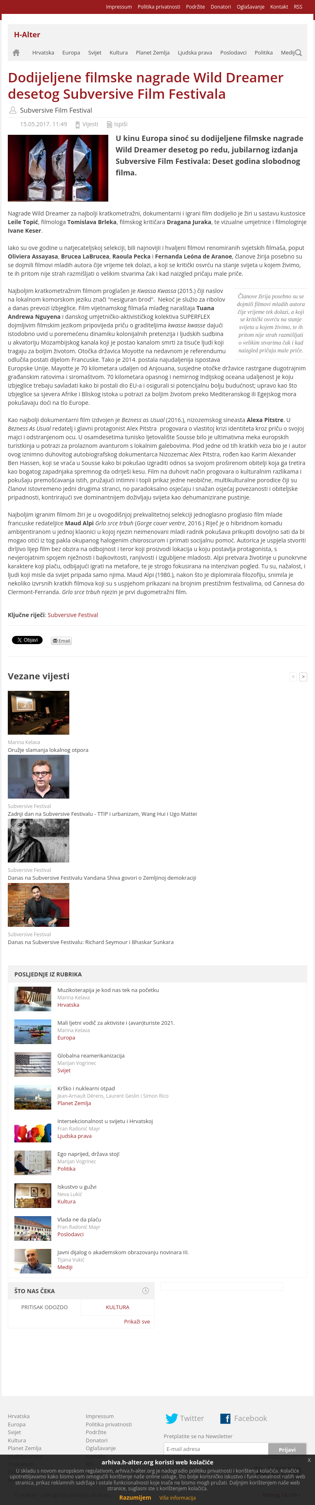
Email (61, 641)
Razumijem (135, 1497)
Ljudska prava (195, 52)
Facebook (250, 1418)
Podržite (195, 6)
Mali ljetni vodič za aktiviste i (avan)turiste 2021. (116, 1022)
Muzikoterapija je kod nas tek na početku (108, 990)
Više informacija (178, 1497)
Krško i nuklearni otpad (86, 1088)
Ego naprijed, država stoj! (88, 1154)
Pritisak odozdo (44, 1307)
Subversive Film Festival (56, 110)
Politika (264, 52)
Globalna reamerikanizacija (91, 1055)
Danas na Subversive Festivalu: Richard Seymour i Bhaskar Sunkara (90, 942)
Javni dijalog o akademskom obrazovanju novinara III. (123, 1252)
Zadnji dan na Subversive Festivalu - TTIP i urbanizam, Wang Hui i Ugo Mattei (102, 813)
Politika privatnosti (159, 6)
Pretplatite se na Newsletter (198, 1436)
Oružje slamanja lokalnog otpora (48, 750)
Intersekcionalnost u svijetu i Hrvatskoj (105, 1121)
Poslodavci (233, 52)
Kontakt (279, 6)
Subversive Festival (73, 615)
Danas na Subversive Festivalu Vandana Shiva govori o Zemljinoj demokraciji (102, 877)
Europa (71, 52)
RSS (298, 6)
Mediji (288, 52)
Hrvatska (43, 52)
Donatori (221, 6)
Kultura (119, 52)
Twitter (192, 1418)
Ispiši (121, 124)
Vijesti (90, 124)
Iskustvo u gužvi (76, 1186)
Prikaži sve (137, 1321)
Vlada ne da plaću (79, 1219)
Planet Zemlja (152, 52)
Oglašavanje (251, 6)
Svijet (94, 52)
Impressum (119, 6)
